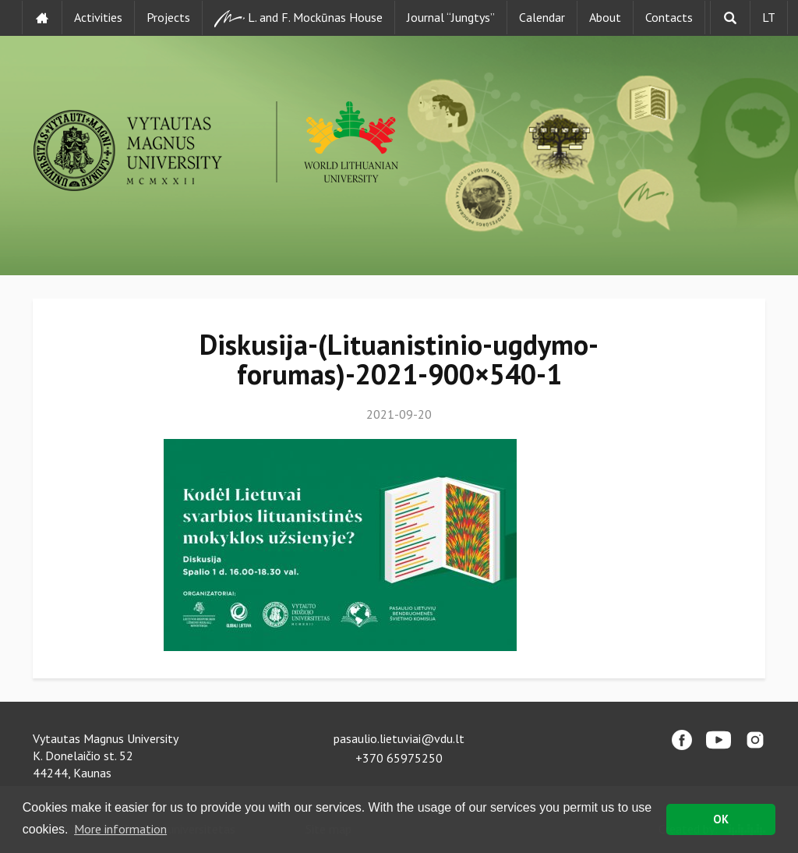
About (605, 17)
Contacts (669, 17)
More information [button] (120, 829)
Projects (168, 17)
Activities (98, 17)
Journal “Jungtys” (451, 17)
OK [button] (721, 819)
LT (768, 17)
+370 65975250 (399, 758)
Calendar (542, 17)
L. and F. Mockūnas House (298, 18)
